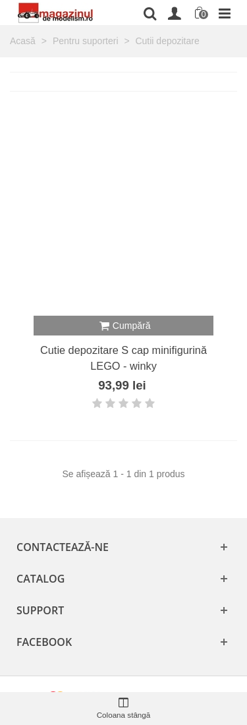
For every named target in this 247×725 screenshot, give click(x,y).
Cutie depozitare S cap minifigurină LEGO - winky (123, 358)
